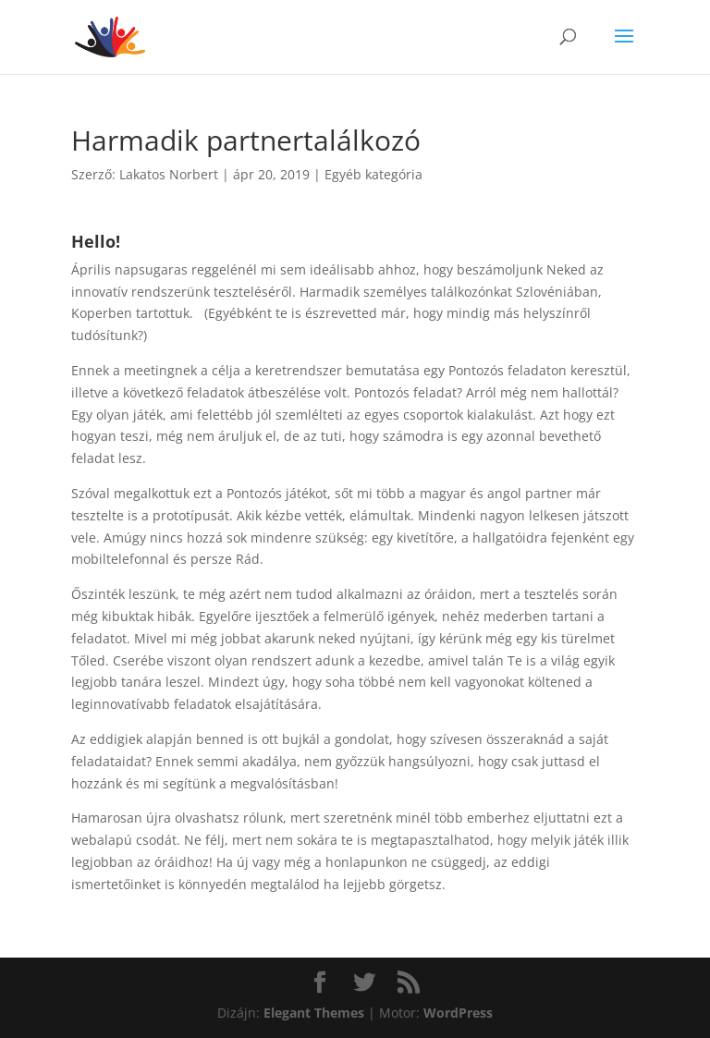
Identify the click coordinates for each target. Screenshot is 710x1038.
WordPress (458, 1012)
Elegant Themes (313, 1012)
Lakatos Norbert (168, 174)
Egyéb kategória (373, 174)
